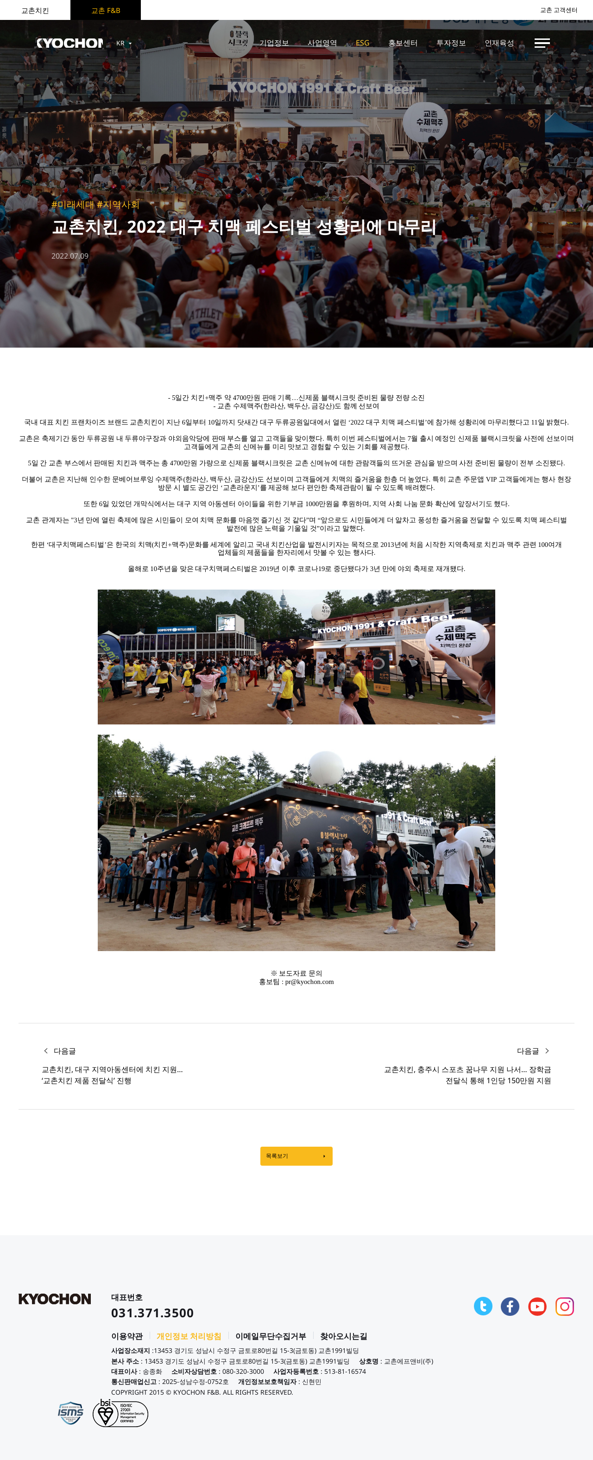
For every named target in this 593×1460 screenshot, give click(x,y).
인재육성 (499, 43)
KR (135, 43)
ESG (363, 43)
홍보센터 (403, 43)
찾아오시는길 (343, 1340)
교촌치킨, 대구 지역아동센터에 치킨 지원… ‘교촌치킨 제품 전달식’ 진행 (112, 1074)
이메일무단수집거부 (270, 1340)
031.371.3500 (153, 1316)
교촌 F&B (105, 10)
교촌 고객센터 (556, 9)
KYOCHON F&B (75, 43)
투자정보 (451, 43)
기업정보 (274, 43)
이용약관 (127, 1340)
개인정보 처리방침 (189, 1340)
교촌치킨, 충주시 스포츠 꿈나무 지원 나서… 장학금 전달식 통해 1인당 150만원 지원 (467, 1074)
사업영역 (322, 43)
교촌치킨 (35, 10)
